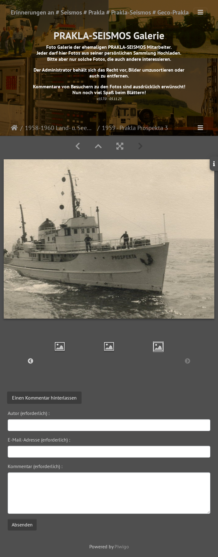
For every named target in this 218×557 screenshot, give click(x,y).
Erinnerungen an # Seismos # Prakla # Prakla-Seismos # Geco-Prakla (100, 12)
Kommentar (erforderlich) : (35, 466)
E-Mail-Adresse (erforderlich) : (39, 440)
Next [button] (187, 361)
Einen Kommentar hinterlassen (44, 398)
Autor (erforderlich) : (29, 413)
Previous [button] (30, 361)
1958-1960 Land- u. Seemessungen (60, 128)
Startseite (14, 127)
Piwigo (122, 546)
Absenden (22, 524)
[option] (59, 346)
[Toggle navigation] (200, 12)
